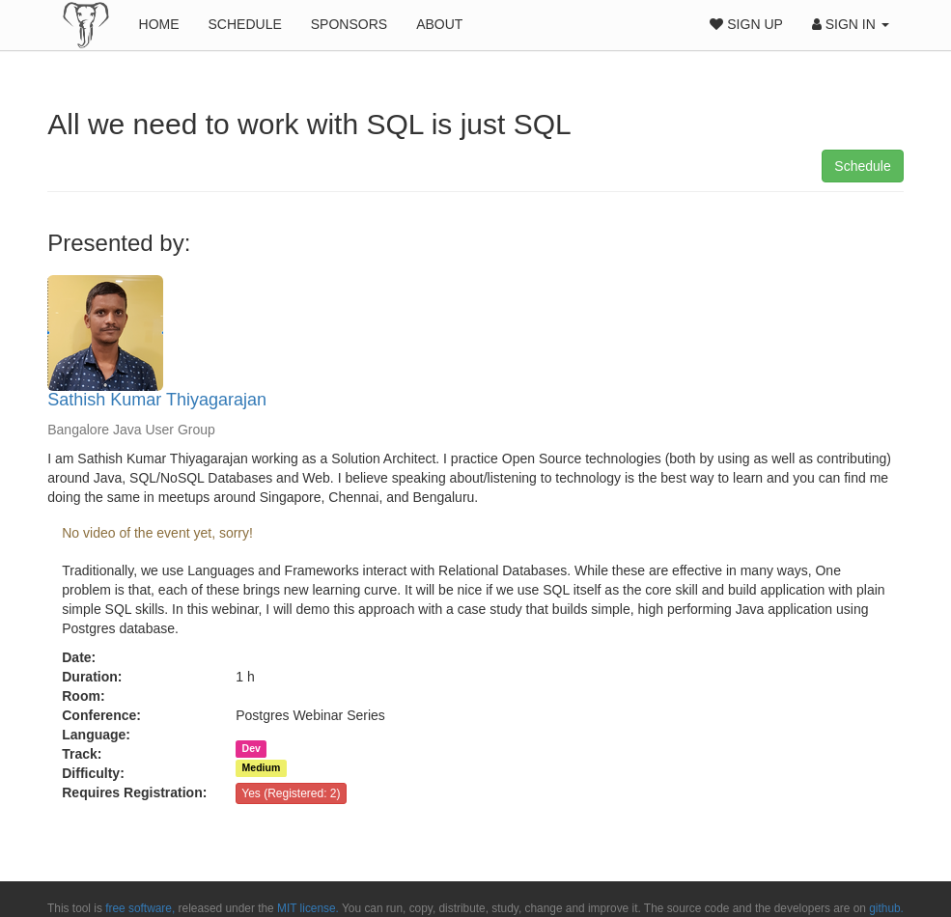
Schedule (245, 24)
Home (159, 24)
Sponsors (349, 24)
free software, (140, 908)
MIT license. (308, 908)
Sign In (850, 24)
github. (886, 908)
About (439, 24)
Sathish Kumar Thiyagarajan (156, 399)
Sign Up (746, 24)
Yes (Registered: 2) (290, 793)
